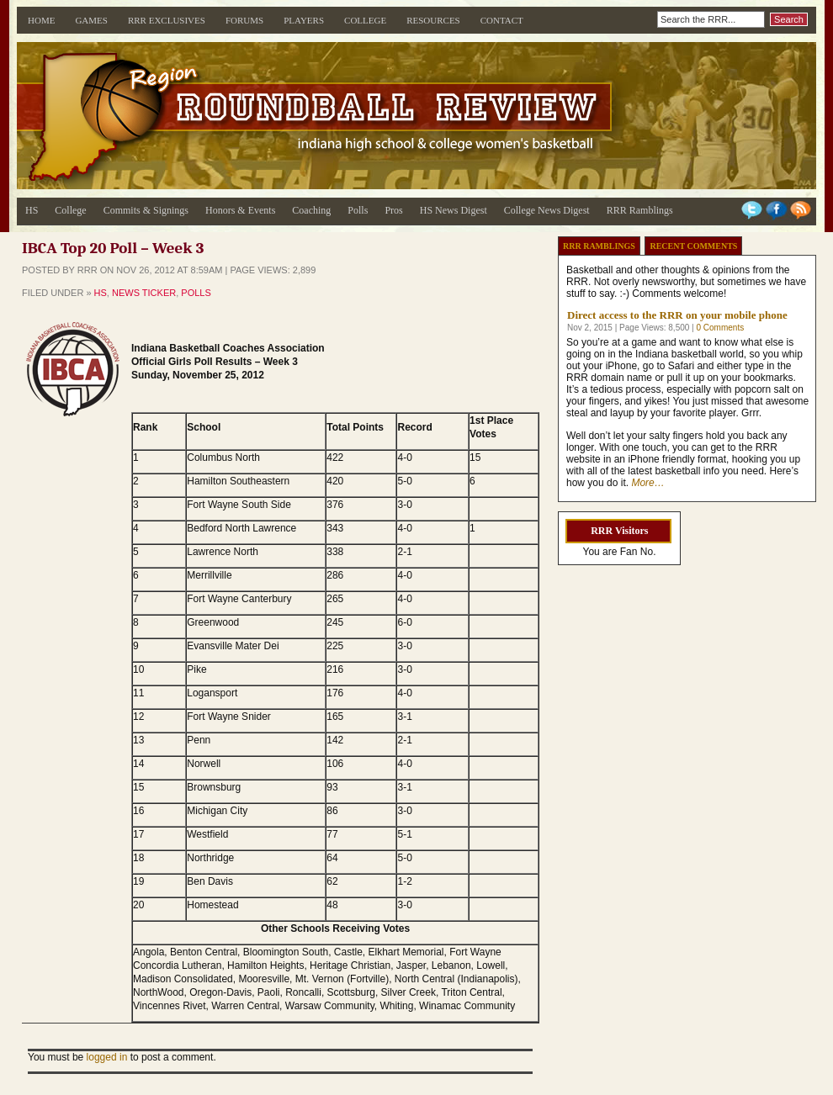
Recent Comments (693, 246)
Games (91, 20)
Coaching (311, 210)
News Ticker (144, 293)
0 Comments (720, 327)
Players (304, 20)
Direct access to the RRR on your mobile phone (677, 315)
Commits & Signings (145, 210)
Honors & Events (240, 210)
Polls (358, 210)
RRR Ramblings (640, 210)
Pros (393, 210)
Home (41, 20)
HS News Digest (453, 210)
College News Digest (547, 210)
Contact (501, 20)
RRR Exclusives (166, 20)
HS (31, 210)
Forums (244, 20)
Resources (433, 20)
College (365, 20)
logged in (107, 1057)
